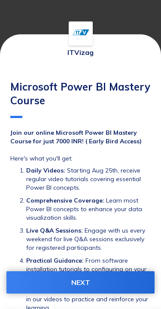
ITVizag (80, 52)
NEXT (80, 282)
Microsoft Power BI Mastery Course (80, 99)
